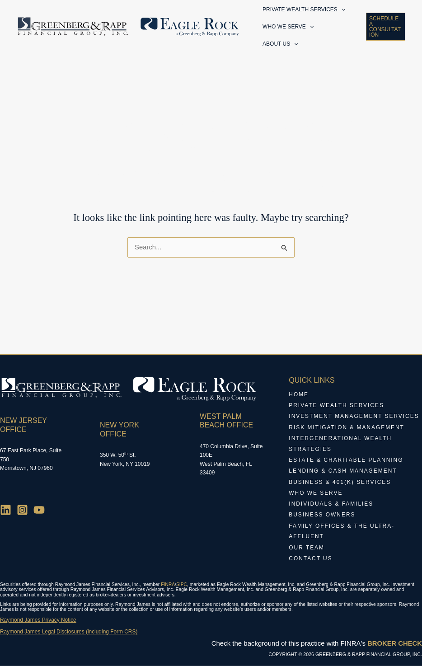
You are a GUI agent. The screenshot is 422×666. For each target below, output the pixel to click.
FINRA (168, 584)
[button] (385, 37)
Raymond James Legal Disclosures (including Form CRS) (69, 631)
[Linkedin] (5, 511)
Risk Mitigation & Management (347, 429)
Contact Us (311, 559)
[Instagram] (22, 511)
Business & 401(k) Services (340, 483)
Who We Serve (316, 494)
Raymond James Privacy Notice (38, 620)
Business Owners (322, 516)
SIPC (181, 584)
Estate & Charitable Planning (346, 462)
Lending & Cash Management (343, 472)
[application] (341, 13)
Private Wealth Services (336, 407)
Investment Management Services (354, 418)
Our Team (306, 548)
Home (299, 397)
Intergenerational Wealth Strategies (340, 445)
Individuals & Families (331, 505)
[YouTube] (39, 511)
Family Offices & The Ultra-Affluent (342, 532)
